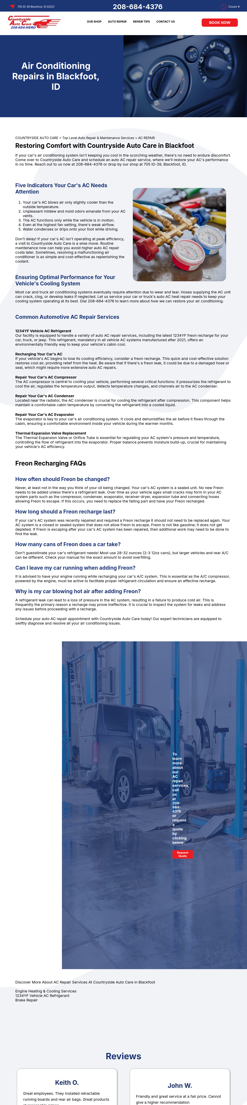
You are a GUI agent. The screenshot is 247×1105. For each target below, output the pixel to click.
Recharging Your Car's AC (38, 354)
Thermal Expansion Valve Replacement (50, 433)
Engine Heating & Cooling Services (45, 991)
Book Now (219, 22)
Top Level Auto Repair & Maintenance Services (98, 138)
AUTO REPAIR (117, 21)
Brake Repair (26, 1000)
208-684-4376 (138, 7)
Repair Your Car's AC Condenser (44, 396)
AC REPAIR (146, 138)
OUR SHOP (94, 21)
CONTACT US (165, 21)
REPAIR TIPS (141, 21)
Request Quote (182, 854)
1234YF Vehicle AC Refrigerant (43, 331)
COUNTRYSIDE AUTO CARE (36, 138)
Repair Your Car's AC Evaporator (44, 414)
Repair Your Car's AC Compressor (46, 377)
